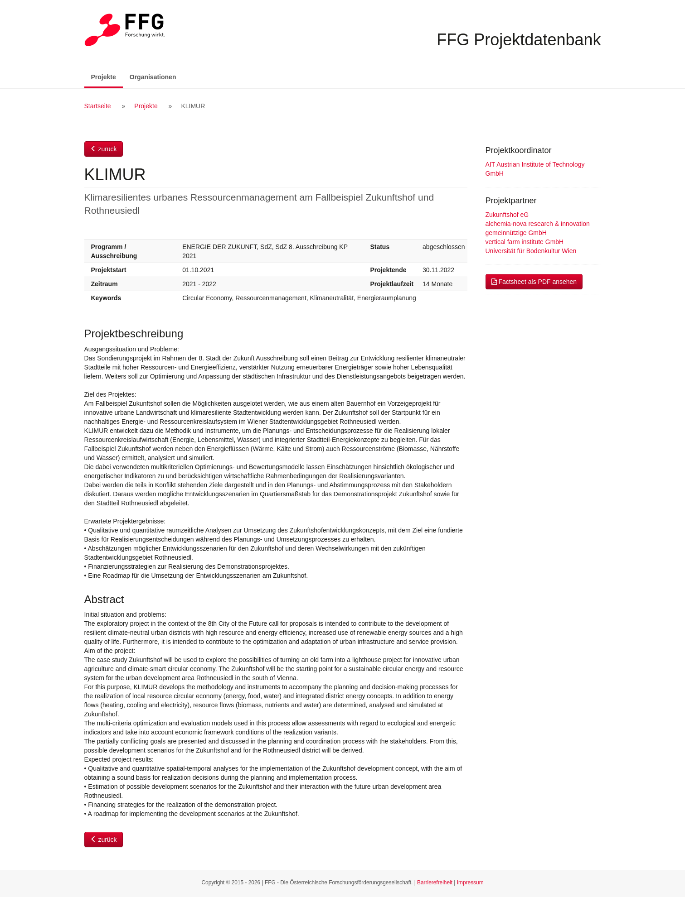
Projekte (107, 76)
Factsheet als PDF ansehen (534, 281)
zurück (103, 149)
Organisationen (153, 77)
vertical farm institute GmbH (525, 241)
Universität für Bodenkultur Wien (531, 250)
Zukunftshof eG (507, 214)
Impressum (470, 882)
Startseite (97, 106)
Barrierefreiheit (434, 882)
